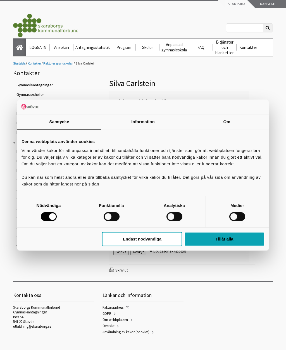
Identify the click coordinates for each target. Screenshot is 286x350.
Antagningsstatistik (92, 47)
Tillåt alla (224, 239)
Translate (267, 3)
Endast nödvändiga (142, 239)
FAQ (200, 47)
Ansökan (61, 47)
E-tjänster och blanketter (224, 47)
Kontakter (248, 47)
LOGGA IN (37, 47)
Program (123, 47)
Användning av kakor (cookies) (126, 332)
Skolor (147, 47)
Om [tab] (226, 121)
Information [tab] (143, 121)
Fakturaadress (113, 307)
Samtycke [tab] (59, 121)
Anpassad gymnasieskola (174, 47)
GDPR (107, 313)
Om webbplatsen (115, 319)
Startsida (236, 3)
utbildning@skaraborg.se (32, 326)
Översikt (109, 325)
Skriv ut (121, 270)
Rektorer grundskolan (58, 63)
